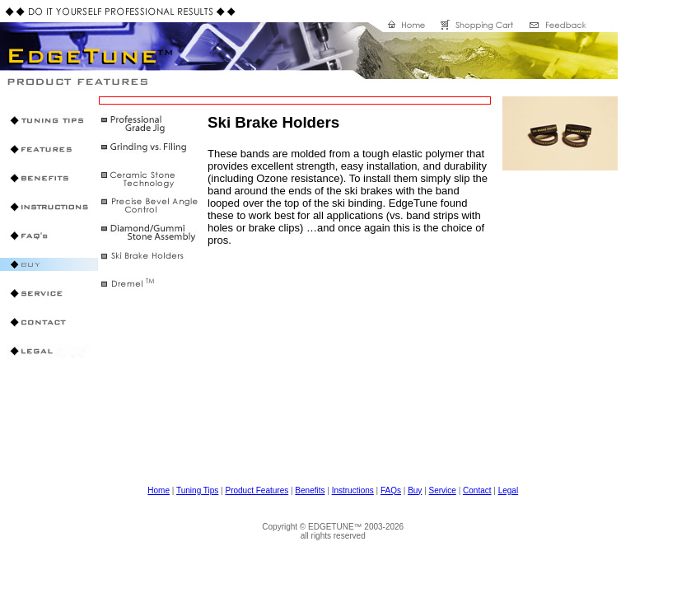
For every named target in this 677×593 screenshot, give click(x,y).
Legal (508, 490)
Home (158, 490)
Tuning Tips (197, 490)
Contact (477, 490)
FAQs (391, 490)
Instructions (353, 490)
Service (442, 490)
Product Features (256, 490)
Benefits (309, 490)
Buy (415, 490)
